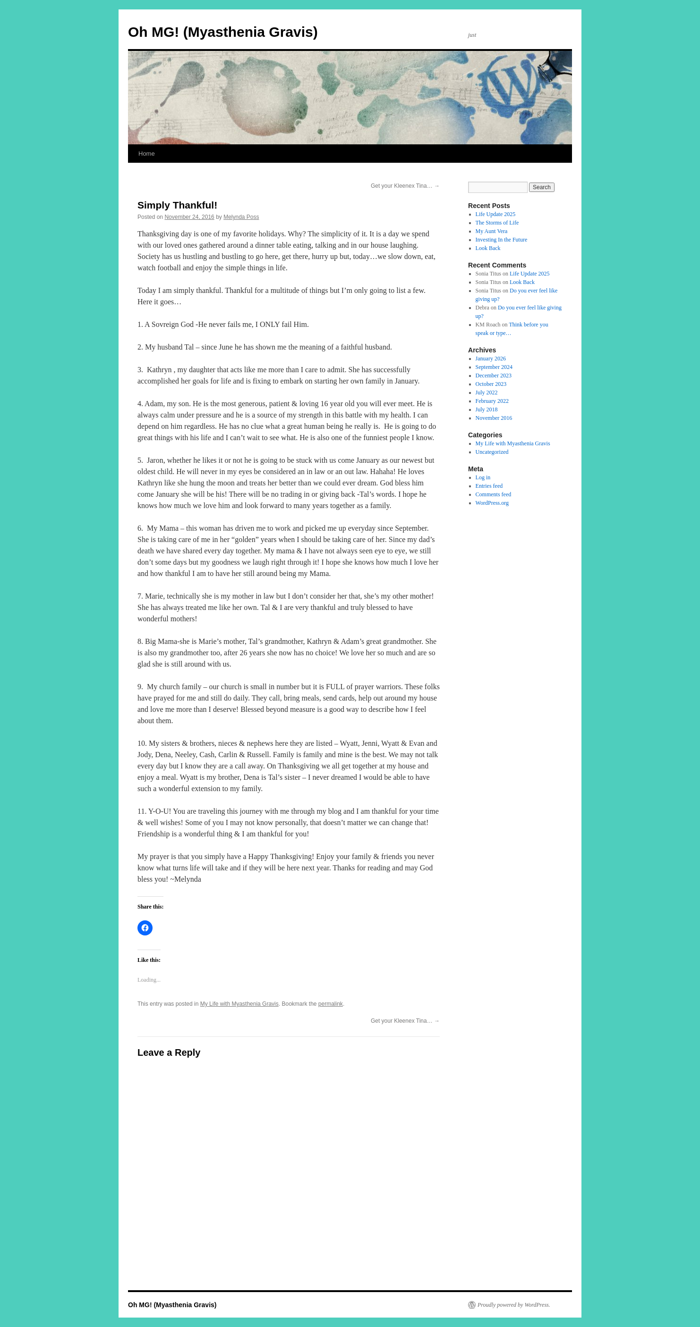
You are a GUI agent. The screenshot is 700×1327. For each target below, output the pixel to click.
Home (146, 153)
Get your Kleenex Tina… (405, 186)
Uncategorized (492, 452)
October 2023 (491, 384)
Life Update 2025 (496, 214)
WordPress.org (492, 503)
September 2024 (494, 367)
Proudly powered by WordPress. (514, 1305)
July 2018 (487, 409)
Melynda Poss (241, 217)
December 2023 (494, 375)
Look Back (488, 248)
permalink (330, 1004)
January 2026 (491, 358)
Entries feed (489, 486)
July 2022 (487, 392)
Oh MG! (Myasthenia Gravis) (223, 32)
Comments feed (494, 494)
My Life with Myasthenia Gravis (239, 1004)
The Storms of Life (497, 222)
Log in (483, 477)
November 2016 (494, 418)
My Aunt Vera (492, 231)
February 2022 (492, 401)
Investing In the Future (502, 239)
